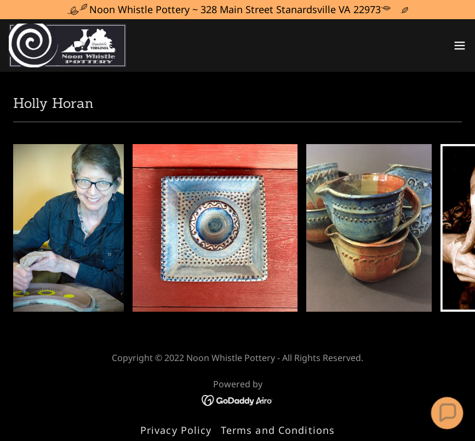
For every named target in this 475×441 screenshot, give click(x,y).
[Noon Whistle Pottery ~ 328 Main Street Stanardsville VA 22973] (237, 9)
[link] (68, 45)
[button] (460, 45)
